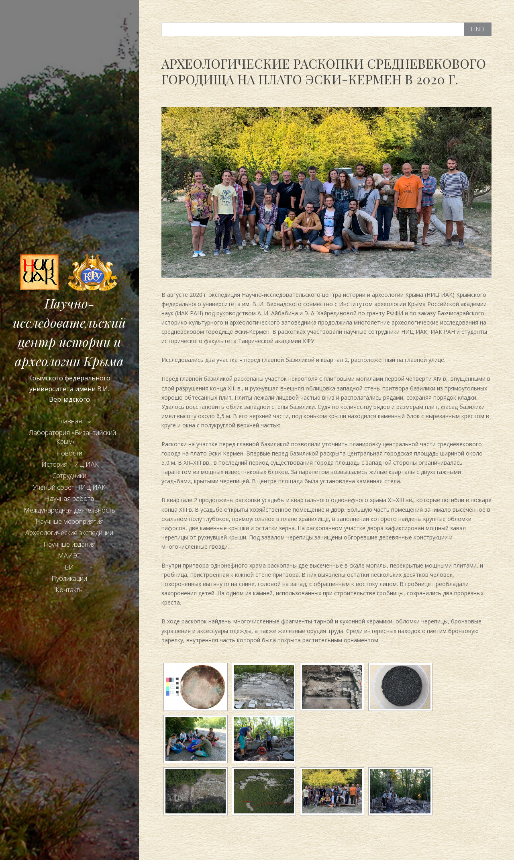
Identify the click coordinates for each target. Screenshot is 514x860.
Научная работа (69, 498)
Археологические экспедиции (69, 532)
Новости (69, 453)
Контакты (69, 589)
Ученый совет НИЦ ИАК (69, 487)
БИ (69, 567)
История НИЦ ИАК (69, 464)
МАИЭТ (69, 555)
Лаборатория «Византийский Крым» (72, 437)
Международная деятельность (69, 510)
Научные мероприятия (69, 521)
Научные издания (69, 544)
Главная (69, 421)
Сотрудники (69, 475)
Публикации (69, 578)
